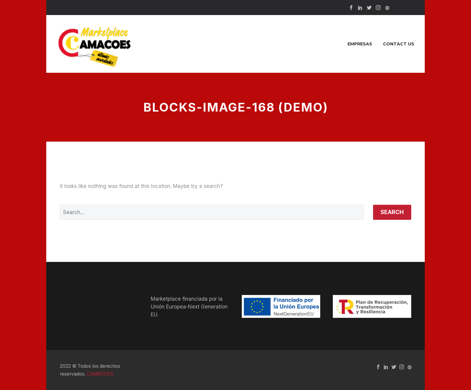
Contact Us (398, 44)
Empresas (360, 44)
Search (392, 212)
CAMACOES (100, 374)
